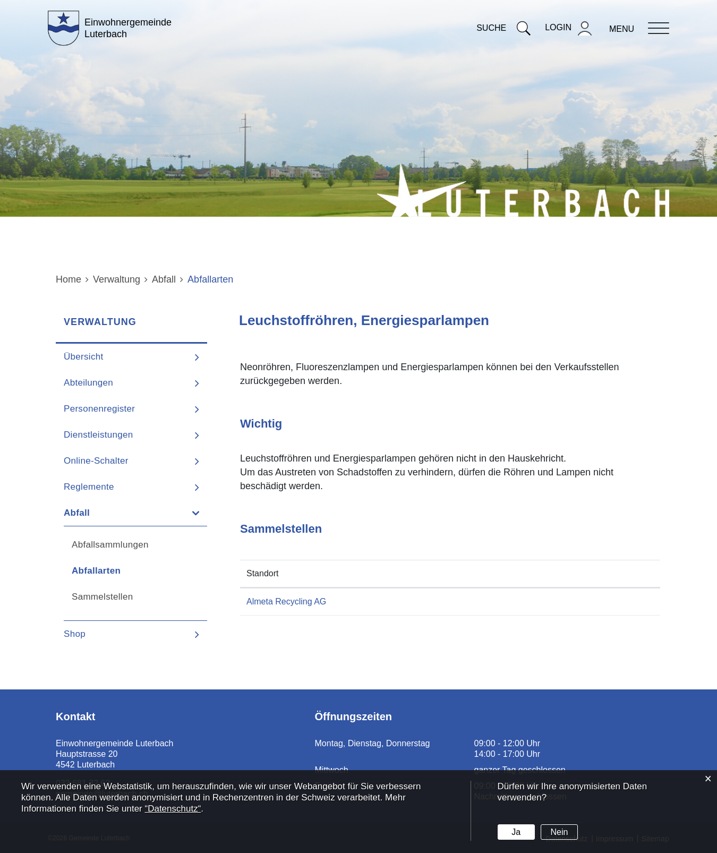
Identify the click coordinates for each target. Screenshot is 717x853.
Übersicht (84, 357)
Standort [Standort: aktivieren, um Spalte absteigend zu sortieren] (262, 573)
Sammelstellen (102, 597)
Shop (75, 634)
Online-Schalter (96, 461)
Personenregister (99, 409)
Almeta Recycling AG (286, 601)
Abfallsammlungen (110, 545)
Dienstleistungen (98, 435)
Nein (559, 832)
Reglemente (89, 487)
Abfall (77, 513)
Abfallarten (125, 571)
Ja (515, 832)
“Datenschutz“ (172, 809)
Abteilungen (88, 383)
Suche (503, 27)
